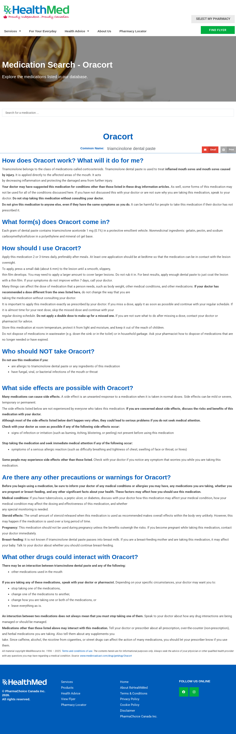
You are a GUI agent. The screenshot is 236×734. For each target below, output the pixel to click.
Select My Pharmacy (213, 19)
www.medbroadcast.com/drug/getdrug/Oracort (106, 655)
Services (12, 31)
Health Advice (77, 31)
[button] (210, 149)
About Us (104, 31)
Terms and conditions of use (77, 651)
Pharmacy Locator (133, 31)
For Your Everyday (43, 31)
